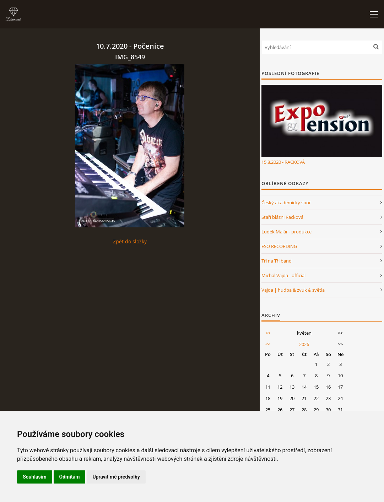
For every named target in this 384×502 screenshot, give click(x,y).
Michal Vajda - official (283, 275)
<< (267, 333)
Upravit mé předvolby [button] (116, 477)
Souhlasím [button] (35, 477)
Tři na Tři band (276, 261)
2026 (304, 344)
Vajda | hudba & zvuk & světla (293, 290)
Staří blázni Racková (282, 217)
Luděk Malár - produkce (286, 231)
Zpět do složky (130, 241)
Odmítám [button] (69, 477)
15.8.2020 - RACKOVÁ (283, 162)
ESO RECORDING (279, 246)
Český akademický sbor (286, 202)
